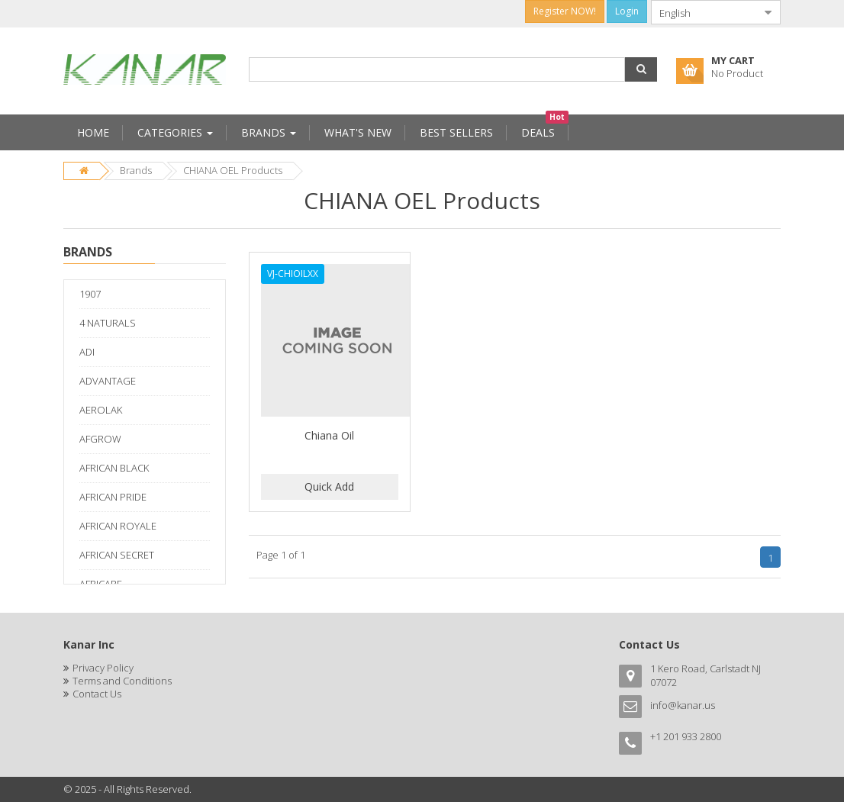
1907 (90, 294)
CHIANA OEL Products (232, 170)
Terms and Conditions (122, 681)
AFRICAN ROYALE (117, 526)
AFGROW (100, 439)
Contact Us (96, 694)
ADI (87, 352)
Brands (136, 170)
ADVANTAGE (107, 381)
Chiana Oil (329, 435)
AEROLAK (100, 410)
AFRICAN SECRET (116, 555)
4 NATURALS (107, 323)
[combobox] (703, 12)
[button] (641, 69)
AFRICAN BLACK (114, 468)
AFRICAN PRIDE (113, 497)
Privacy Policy (103, 668)
